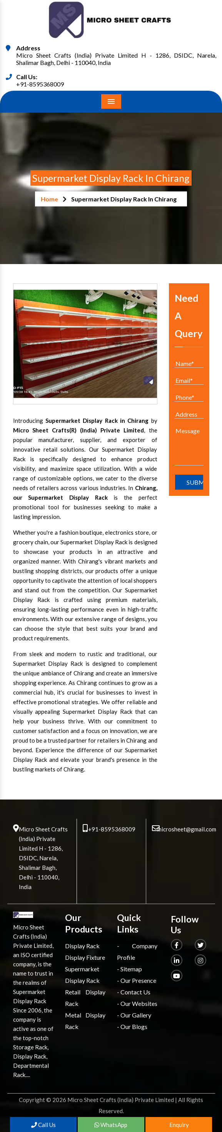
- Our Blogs (132, 1026)
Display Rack (82, 945)
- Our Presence (136, 980)
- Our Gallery (134, 1015)
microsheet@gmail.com (186, 829)
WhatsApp (110, 1124)
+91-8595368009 (40, 84)
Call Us (43, 1124)
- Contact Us (133, 992)
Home (49, 199)
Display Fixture (85, 957)
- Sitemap (129, 968)
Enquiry (178, 1124)
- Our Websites (137, 1003)
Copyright (32, 1099)
